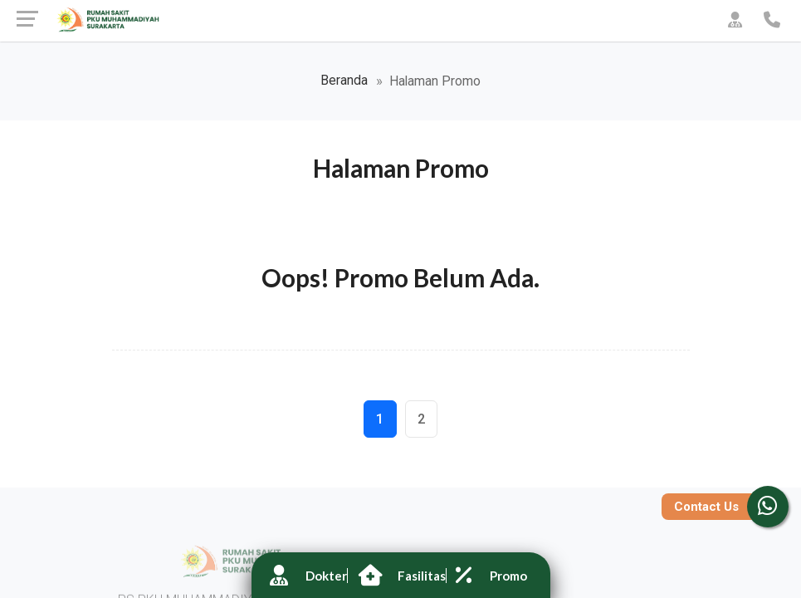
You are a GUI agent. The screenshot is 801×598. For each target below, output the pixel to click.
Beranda (344, 80)
